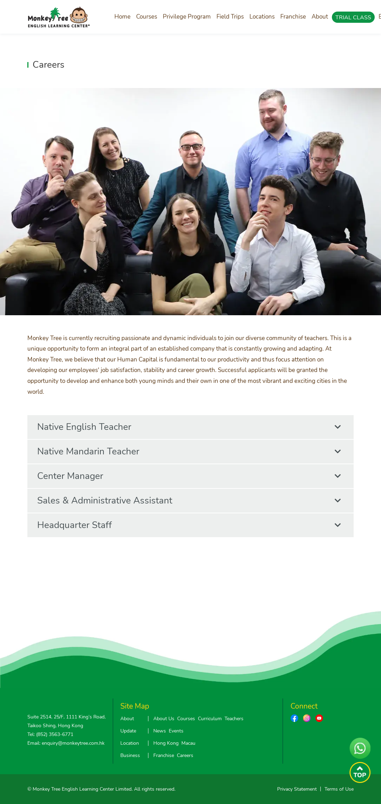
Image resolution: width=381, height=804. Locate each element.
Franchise (293, 17)
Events (176, 731)
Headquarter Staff (189, 525)
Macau (188, 743)
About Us (163, 718)
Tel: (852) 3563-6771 (50, 734)
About (320, 17)
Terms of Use (339, 789)
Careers (185, 755)
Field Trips (230, 17)
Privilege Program (187, 17)
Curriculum (210, 718)
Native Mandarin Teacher (189, 452)
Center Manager (189, 476)
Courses (146, 17)
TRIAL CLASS (353, 17)
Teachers (234, 718)
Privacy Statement (297, 789)
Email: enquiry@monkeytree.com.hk (66, 743)
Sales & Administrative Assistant (189, 501)
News (159, 731)
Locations (262, 17)
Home (122, 17)
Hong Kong (166, 743)
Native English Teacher (189, 427)
